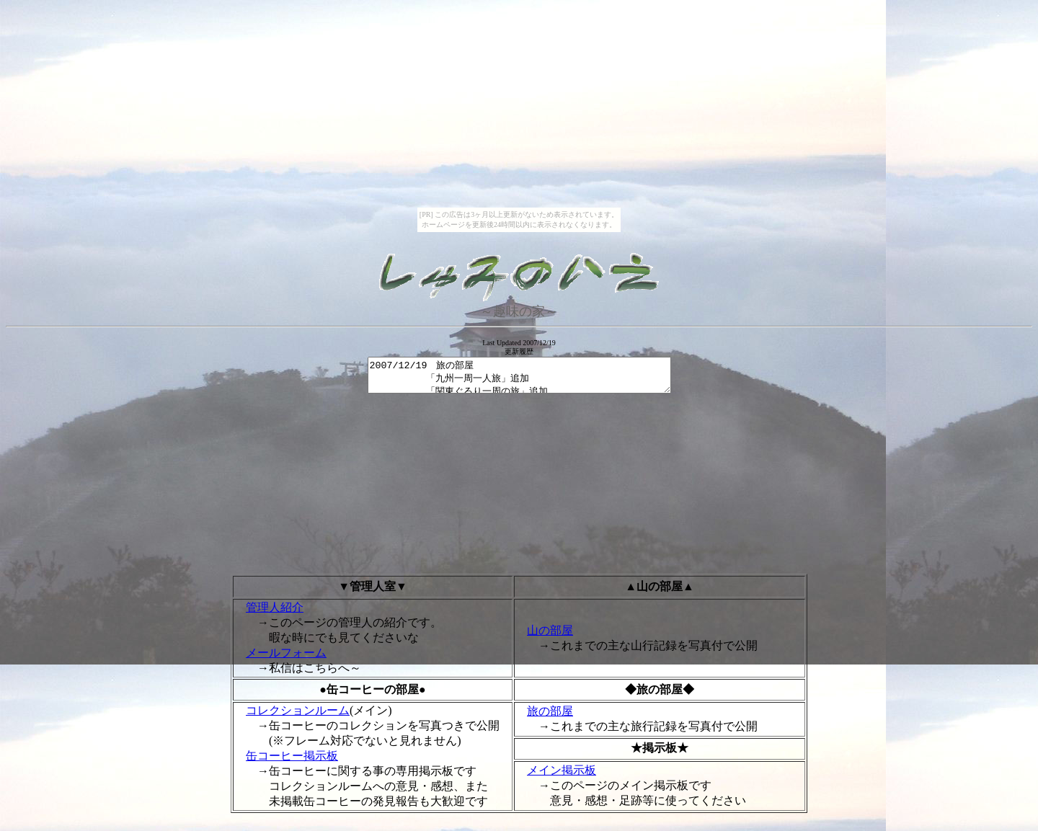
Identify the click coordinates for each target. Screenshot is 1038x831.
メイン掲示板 (561, 776)
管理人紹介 (274, 614)
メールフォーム (286, 659)
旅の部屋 (550, 717)
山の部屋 (550, 637)
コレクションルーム (298, 717)
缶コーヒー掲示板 (292, 762)
